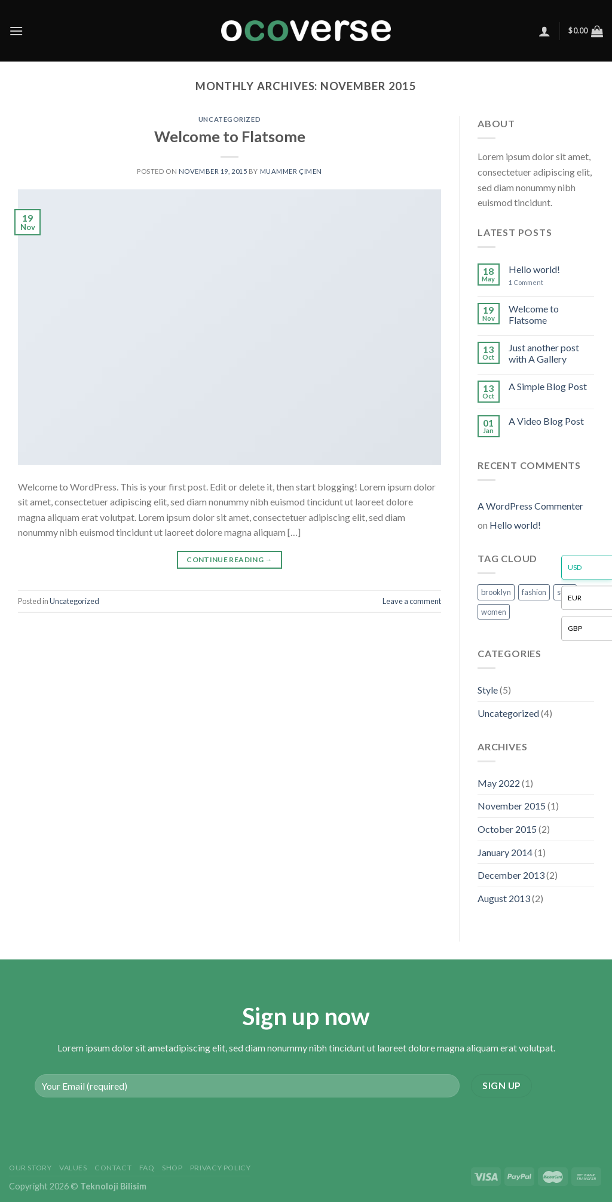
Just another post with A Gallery (544, 353)
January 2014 (505, 852)
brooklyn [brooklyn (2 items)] (496, 592)
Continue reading (229, 559)
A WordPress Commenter (530, 505)
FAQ (147, 1167)
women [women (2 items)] (493, 612)
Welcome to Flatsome (229, 136)
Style (488, 689)
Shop (172, 1167)
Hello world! (534, 269)
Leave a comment (411, 601)
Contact (112, 1167)
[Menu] (16, 30)
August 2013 (504, 898)
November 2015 (512, 805)
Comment (526, 282)
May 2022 (499, 783)
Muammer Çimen (291, 171)
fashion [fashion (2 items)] (534, 592)
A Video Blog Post (546, 421)
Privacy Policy (220, 1167)
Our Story (30, 1167)
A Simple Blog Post (548, 386)
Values (73, 1167)
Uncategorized (229, 119)
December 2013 (511, 875)
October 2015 (507, 829)
